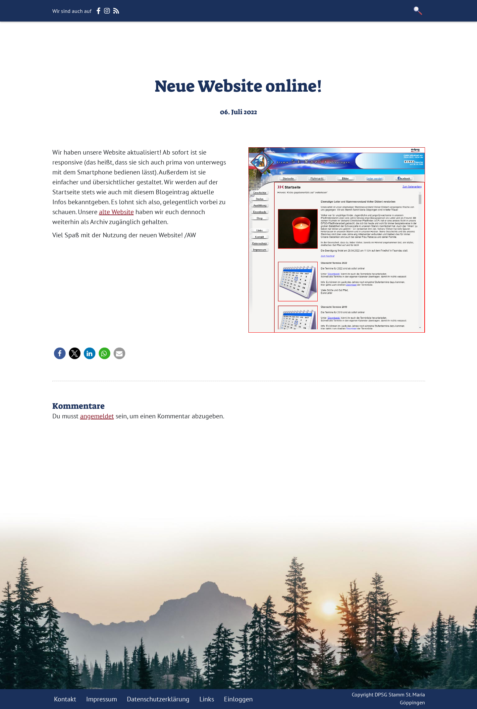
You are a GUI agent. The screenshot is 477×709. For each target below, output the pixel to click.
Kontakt (65, 699)
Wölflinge (182, 38)
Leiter (335, 38)
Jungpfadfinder (229, 38)
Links (206, 699)
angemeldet (97, 416)
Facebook (366, 38)
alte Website (116, 212)
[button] (418, 11)
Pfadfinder (277, 38)
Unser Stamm (138, 38)
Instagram (404, 38)
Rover (310, 38)
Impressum (101, 699)
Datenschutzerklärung (158, 699)
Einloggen (238, 699)
